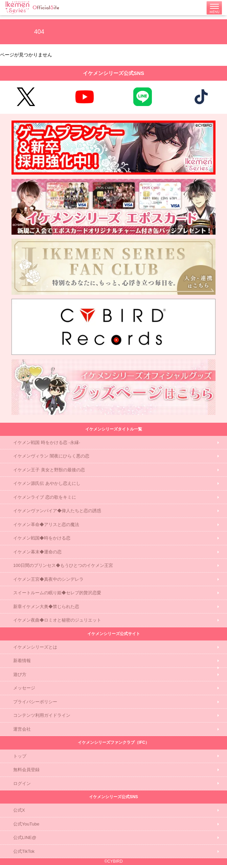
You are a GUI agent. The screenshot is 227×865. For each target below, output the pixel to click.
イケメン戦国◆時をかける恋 (41, 538)
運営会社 (22, 729)
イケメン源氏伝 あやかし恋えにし (47, 483)
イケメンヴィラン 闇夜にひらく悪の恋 (51, 455)
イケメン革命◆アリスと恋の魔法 (46, 524)
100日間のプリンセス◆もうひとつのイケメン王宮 (63, 565)
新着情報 (22, 660)
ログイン (22, 783)
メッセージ (24, 687)
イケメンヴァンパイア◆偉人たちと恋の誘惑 (57, 510)
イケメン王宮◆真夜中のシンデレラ (48, 579)
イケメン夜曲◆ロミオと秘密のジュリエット (57, 620)
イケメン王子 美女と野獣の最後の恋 (49, 469)
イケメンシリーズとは (35, 647)
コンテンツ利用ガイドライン (41, 715)
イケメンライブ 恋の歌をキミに (44, 497)
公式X (19, 810)
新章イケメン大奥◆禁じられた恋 (46, 606)
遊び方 (19, 674)
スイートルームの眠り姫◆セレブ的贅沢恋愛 (57, 592)
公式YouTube (26, 824)
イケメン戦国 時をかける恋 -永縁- (46, 442)
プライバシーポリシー (35, 701)
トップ (19, 756)
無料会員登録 (26, 769)
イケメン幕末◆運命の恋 (37, 551)
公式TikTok (24, 851)
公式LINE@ (24, 837)
